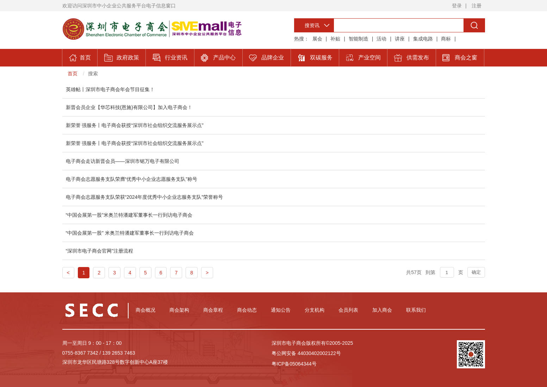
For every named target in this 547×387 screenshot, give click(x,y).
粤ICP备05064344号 (294, 364)
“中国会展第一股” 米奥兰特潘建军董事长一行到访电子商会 (130, 233)
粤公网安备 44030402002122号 (306, 353)
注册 (476, 5)
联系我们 (416, 310)
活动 (381, 39)
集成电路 (423, 39)
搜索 (93, 73)
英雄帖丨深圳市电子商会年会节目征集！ (110, 89)
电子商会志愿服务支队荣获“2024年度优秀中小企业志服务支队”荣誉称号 (144, 197)
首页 (72, 73)
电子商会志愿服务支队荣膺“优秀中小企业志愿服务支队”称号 (131, 179)
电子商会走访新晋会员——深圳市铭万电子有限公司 (122, 161)
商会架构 (179, 310)
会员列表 (348, 310)
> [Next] (207, 272)
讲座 (400, 39)
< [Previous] (68, 272)
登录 (457, 5)
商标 (446, 39)
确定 (476, 272)
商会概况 (145, 310)
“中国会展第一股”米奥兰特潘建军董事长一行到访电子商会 (129, 215)
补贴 (335, 39)
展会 (317, 39)
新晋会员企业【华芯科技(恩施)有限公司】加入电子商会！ (129, 107)
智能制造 (358, 39)
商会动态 (247, 310)
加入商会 (382, 310)
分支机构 (314, 310)
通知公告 (281, 310)
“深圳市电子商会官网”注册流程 (99, 251)
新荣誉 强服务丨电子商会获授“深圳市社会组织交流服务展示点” (135, 125)
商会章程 (213, 310)
